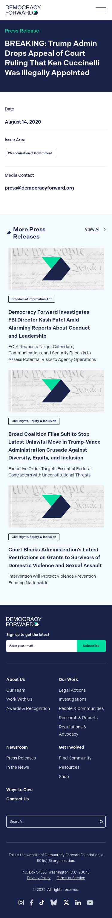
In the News (17, 767)
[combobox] (52, 822)
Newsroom (17, 747)
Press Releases (21, 758)
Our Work (68, 679)
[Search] (101, 821)
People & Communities (81, 708)
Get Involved (71, 747)
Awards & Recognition (28, 708)
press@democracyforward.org (39, 188)
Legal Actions (72, 690)
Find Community (75, 758)
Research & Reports (78, 717)
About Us (15, 679)
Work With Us (19, 699)
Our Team (15, 690)
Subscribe (91, 646)
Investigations (72, 699)
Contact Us (17, 798)
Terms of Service (71, 878)
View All (95, 229)
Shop (64, 776)
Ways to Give (19, 789)
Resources (69, 767)
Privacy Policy (38, 878)
